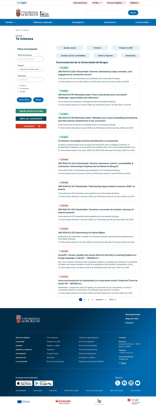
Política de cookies (71, 390)
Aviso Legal (37, 390)
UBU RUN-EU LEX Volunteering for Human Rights (81, 232)
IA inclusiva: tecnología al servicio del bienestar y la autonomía (88, 141)
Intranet (129, 323)
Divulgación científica (87, 357)
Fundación (51, 349)
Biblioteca (134, 3)
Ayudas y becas (70, 48)
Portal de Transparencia (88, 349)
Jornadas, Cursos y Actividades (73, 56)
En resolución (24, 88)
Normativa (51, 357)
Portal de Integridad (86, 342)
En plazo (23, 85)
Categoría (20, 65)
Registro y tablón (53, 346)
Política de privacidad (94, 390)
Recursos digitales (23, 338)
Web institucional (116, 390)
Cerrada (22, 91)
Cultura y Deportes (105, 56)
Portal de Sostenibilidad (88, 346)
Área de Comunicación (55, 361)
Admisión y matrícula (42, 22)
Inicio (17, 30)
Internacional (109, 22)
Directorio (53, 390)
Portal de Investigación (87, 353)
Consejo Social (52, 353)
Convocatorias (52, 338)
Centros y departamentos (88, 338)
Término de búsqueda (24, 55)
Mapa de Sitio (131, 318)
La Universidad (142, 22)
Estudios (9, 22)
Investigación (78, 22)
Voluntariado (130, 56)
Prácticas (97, 48)
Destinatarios (21, 76)
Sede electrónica (80, 3)
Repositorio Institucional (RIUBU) (91, 361)
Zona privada (135, 390)
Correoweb (20, 342)
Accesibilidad (21, 390)
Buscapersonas (132, 314)
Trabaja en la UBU (126, 48)
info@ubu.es (123, 359)
